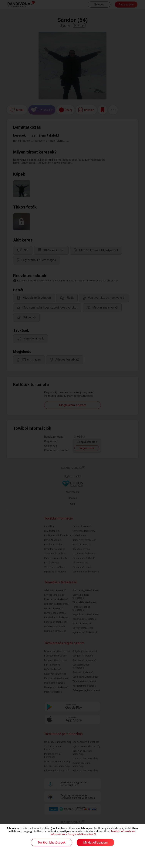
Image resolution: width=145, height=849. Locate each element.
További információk (123, 831)
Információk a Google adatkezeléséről (73, 834)
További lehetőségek (52, 842)
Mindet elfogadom (95, 842)
